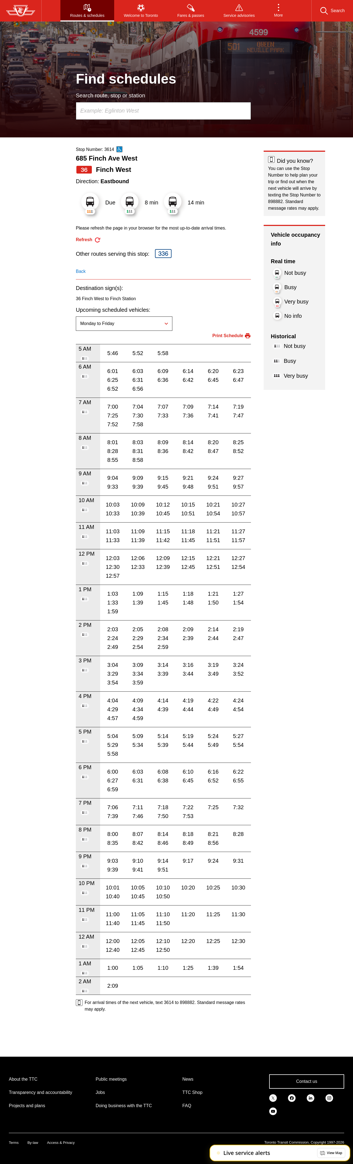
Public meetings (111, 1079)
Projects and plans (27, 1105)
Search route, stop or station (110, 95)
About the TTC (23, 1079)
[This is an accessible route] (119, 149)
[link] (273, 1097)
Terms (13, 1143)
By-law (32, 1143)
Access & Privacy (60, 1143)
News (187, 1079)
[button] (278, 11)
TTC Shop (192, 1092)
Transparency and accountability (40, 1092)
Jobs (100, 1092)
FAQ (186, 1105)
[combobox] (163, 111)
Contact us (306, 1081)
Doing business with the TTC (124, 1105)
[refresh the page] (88, 239)
